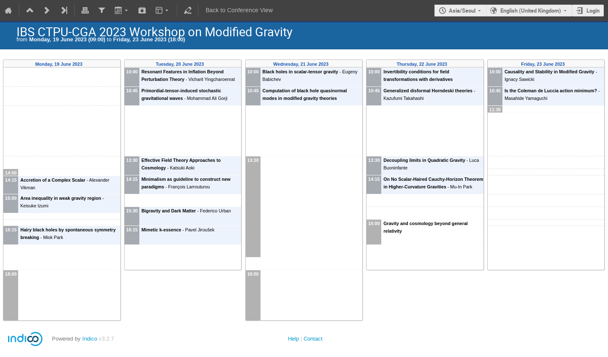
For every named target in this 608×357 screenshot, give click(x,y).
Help (293, 338)
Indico (89, 338)
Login (593, 10)
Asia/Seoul (462, 10)
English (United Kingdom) (530, 10)
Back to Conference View (239, 10)
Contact (313, 338)
